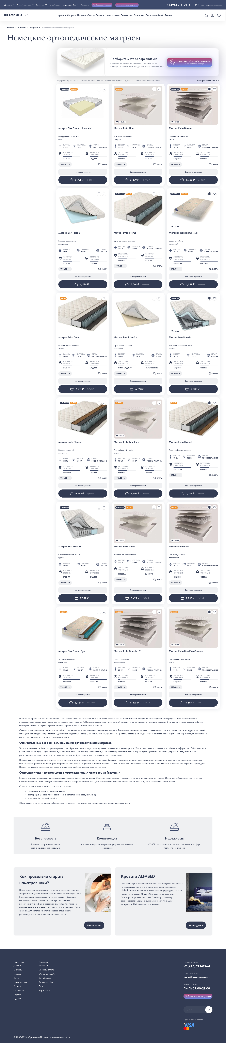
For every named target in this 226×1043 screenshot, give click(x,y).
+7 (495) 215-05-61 (178, 5)
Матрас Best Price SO (70, 546)
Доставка (9, 4)
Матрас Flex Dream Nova (183, 232)
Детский (119, 80)
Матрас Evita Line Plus (126, 442)
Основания (139, 15)
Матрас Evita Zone (124, 546)
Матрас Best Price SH (125, 337)
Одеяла (91, 15)
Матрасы (71, 15)
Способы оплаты (46, 969)
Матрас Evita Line (123, 128)
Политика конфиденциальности (55, 1037)
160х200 (83, 80)
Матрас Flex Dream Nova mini (75, 128)
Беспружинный (140, 80)
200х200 (99, 80)
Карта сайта (44, 990)
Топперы (100, 15)
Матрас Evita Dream (180, 128)
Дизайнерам (55, 4)
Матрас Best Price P (180, 337)
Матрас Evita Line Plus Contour (186, 651)
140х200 (91, 80)
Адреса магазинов (214, 4)
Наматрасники (112, 15)
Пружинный (128, 80)
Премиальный (72, 80)
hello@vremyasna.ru (197, 977)
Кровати (62, 15)
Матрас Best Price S (69, 232)
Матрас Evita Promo (125, 232)
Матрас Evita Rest (179, 546)
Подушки (81, 15)
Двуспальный (110, 80)
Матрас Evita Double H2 (127, 651)
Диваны (168, 15)
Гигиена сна (126, 15)
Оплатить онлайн (47, 973)
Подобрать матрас (102, 4)
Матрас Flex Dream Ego (71, 651)
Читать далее (94, 925)
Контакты (85, 4)
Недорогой (61, 80)
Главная (10, 27)
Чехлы (16, 977)
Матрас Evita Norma (69, 442)
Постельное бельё (154, 15)
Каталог (22, 27)
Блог (41, 986)
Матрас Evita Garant (180, 442)
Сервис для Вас (70, 4)
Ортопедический (153, 80)
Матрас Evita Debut (69, 337)
